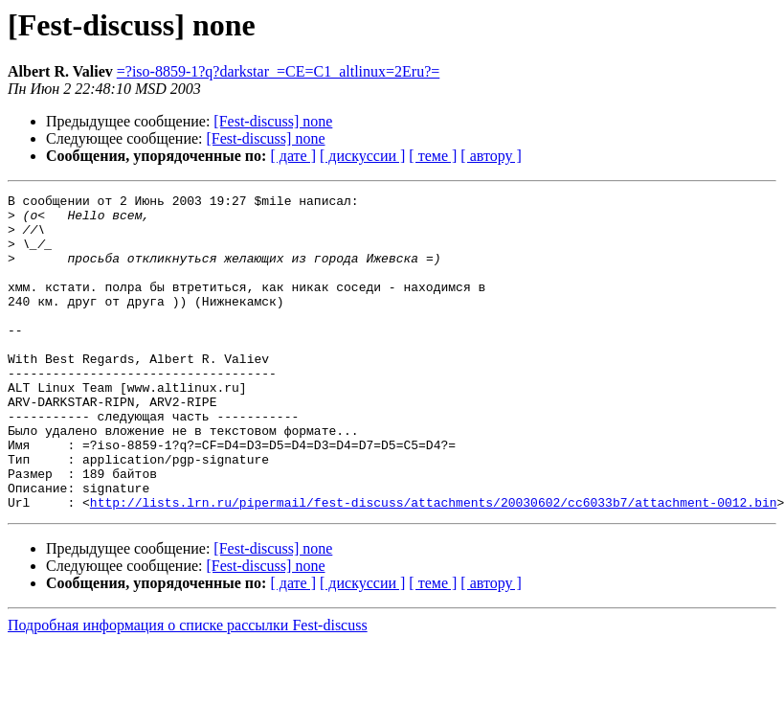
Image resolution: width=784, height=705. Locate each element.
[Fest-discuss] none (272, 121)
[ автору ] (490, 156)
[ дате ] (293, 156)
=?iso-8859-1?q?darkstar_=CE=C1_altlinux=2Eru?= (278, 71)
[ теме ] (433, 156)
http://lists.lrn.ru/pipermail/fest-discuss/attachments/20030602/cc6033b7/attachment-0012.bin (433, 565)
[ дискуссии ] (362, 156)
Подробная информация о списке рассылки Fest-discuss (188, 688)
